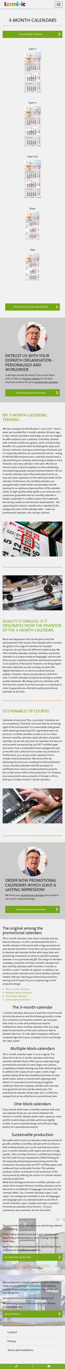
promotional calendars (46, 382)
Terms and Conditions (20, 1350)
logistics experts (31, 378)
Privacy (11, 1341)
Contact (12, 1332)
